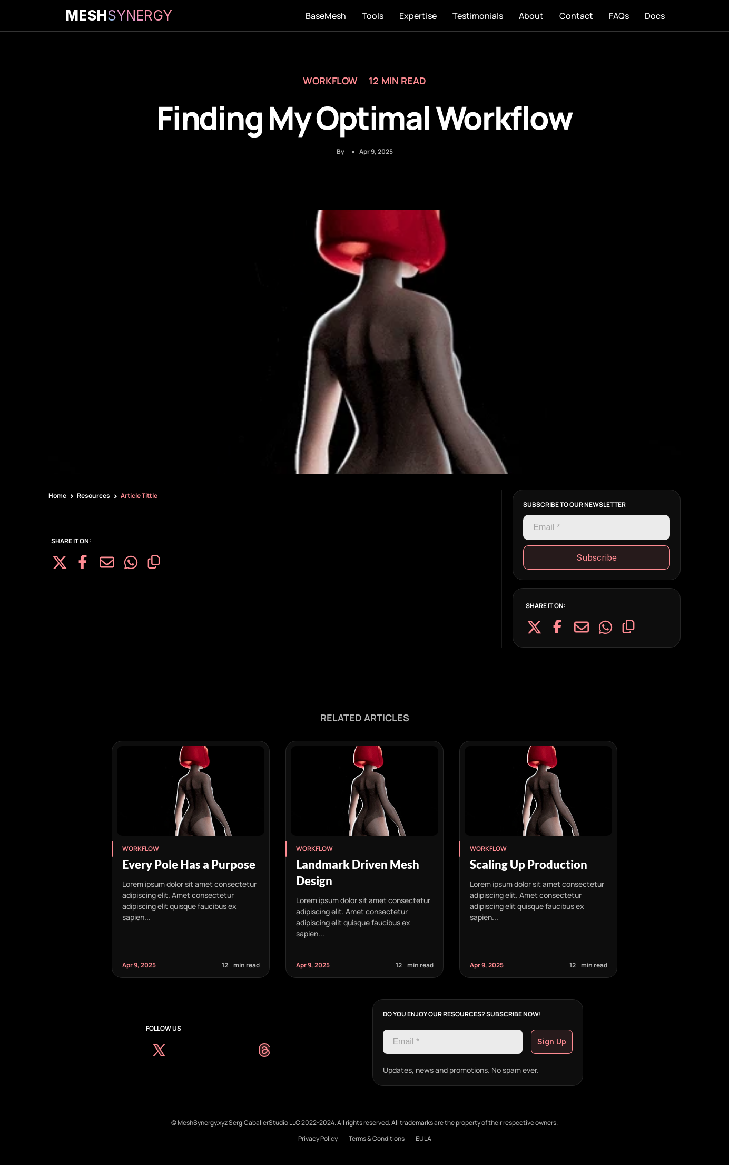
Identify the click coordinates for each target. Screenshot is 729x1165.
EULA (423, 1138)
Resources (93, 495)
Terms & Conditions (377, 1138)
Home (57, 495)
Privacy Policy (318, 1138)
